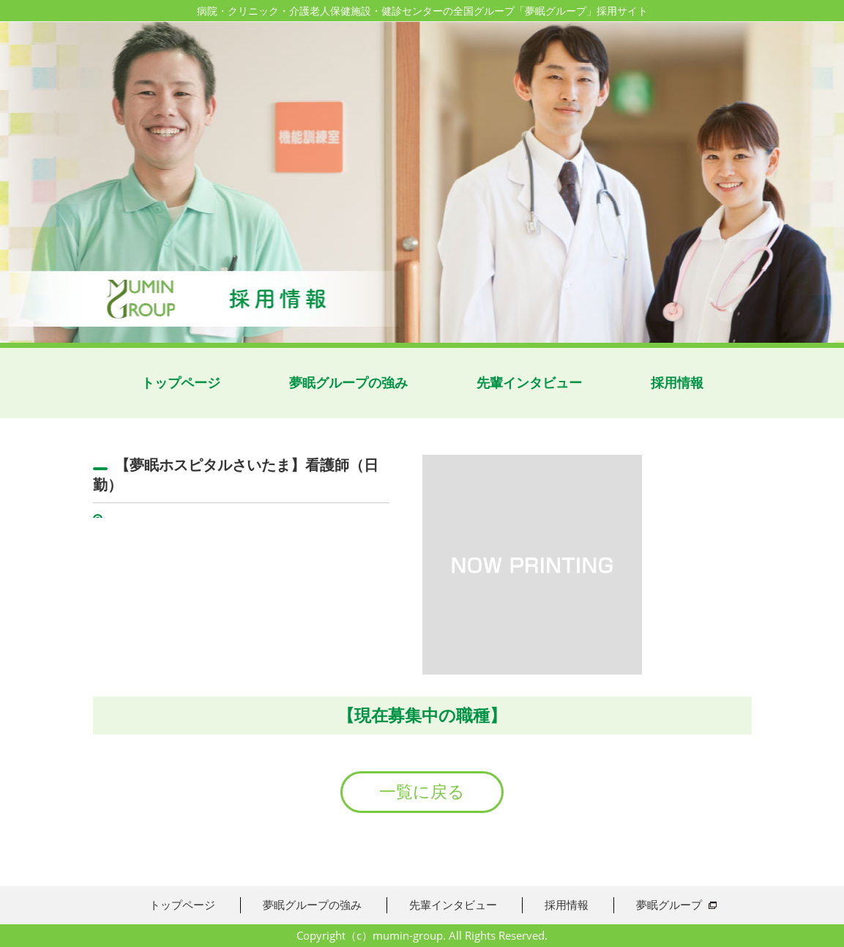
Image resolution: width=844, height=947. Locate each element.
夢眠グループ (669, 904)
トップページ (180, 382)
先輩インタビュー (529, 382)
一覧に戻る (422, 791)
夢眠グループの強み (348, 382)
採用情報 (677, 382)
